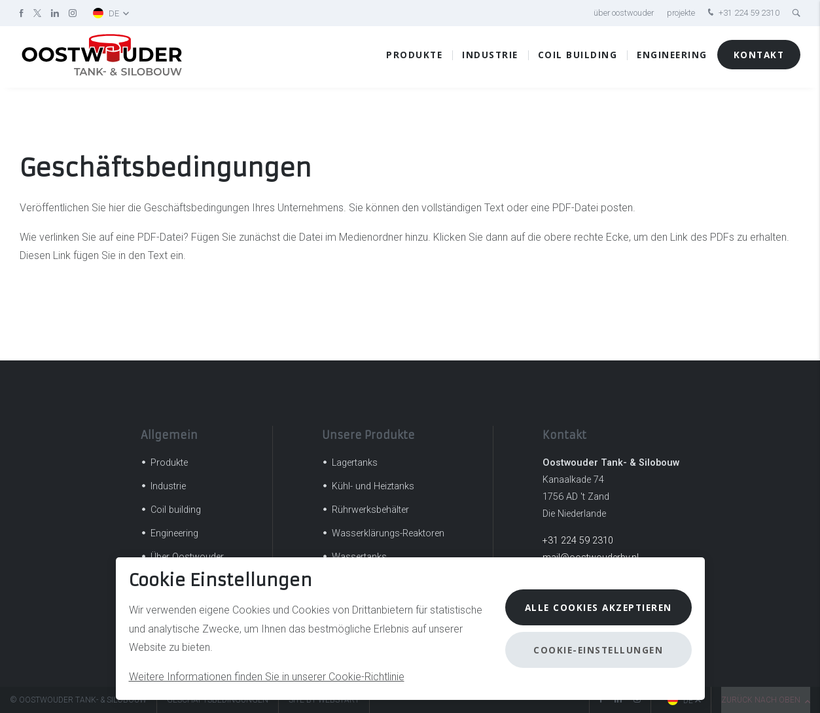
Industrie (490, 58)
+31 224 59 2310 (742, 13)
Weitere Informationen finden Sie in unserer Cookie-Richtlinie (266, 676)
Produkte (414, 58)
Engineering (672, 58)
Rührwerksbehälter (370, 509)
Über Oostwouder (624, 13)
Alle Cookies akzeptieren (598, 607)
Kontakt (759, 58)
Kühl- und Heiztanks (373, 486)
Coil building (578, 58)
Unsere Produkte (368, 435)
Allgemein (169, 435)
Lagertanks (355, 462)
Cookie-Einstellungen (598, 650)
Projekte (681, 13)
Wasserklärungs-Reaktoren (388, 533)
